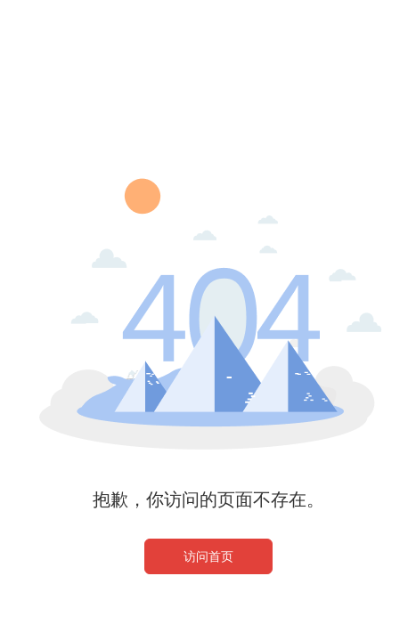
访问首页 (208, 556)
